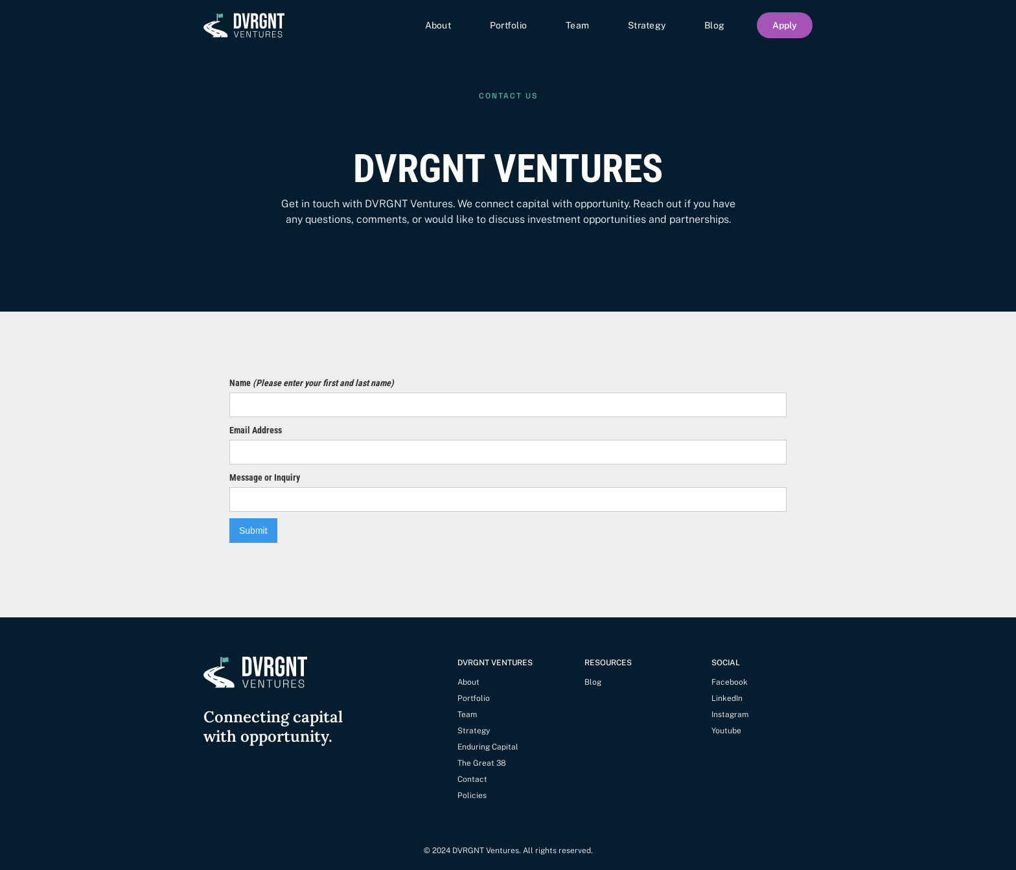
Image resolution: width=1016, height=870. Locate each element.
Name (311, 383)
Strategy (646, 25)
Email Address (255, 430)
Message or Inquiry (264, 477)
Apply (784, 25)
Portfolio (508, 25)
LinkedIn (727, 698)
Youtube (726, 730)
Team (577, 25)
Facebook (729, 682)
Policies (472, 795)
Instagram (729, 714)
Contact (472, 779)
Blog (714, 25)
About (438, 25)
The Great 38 (481, 763)
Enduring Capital (487, 746)
